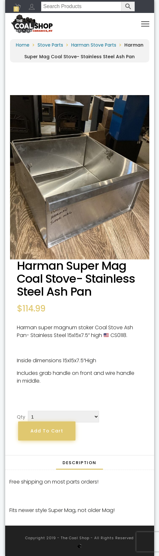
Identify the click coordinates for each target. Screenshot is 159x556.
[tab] (79, 462)
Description (79, 463)
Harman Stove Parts (93, 45)
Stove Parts (50, 45)
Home (22, 45)
